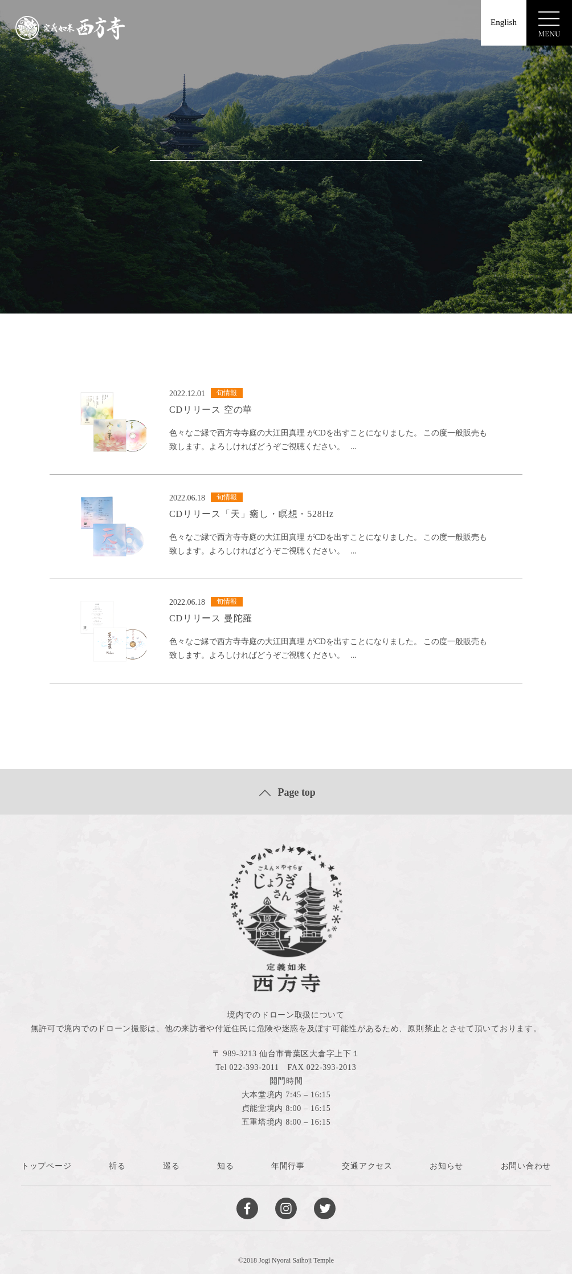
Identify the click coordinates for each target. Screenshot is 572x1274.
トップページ (46, 1166)
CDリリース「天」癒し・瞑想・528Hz (251, 514)
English (504, 22)
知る (225, 1166)
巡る (171, 1166)
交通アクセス (367, 1166)
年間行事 (288, 1166)
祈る (117, 1166)
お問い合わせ (526, 1166)
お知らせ (446, 1166)
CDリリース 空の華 (210, 409)
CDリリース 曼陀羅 (210, 618)
